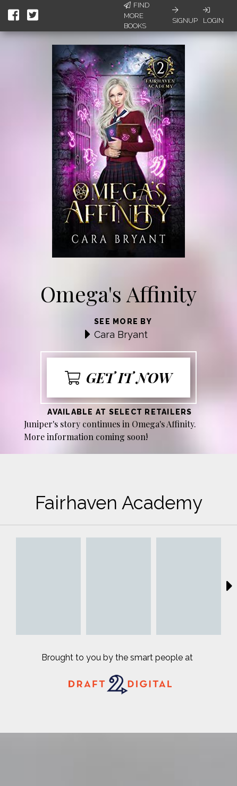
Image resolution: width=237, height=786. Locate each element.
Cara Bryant (121, 334)
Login (213, 15)
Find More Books (136, 15)
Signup (185, 15)
